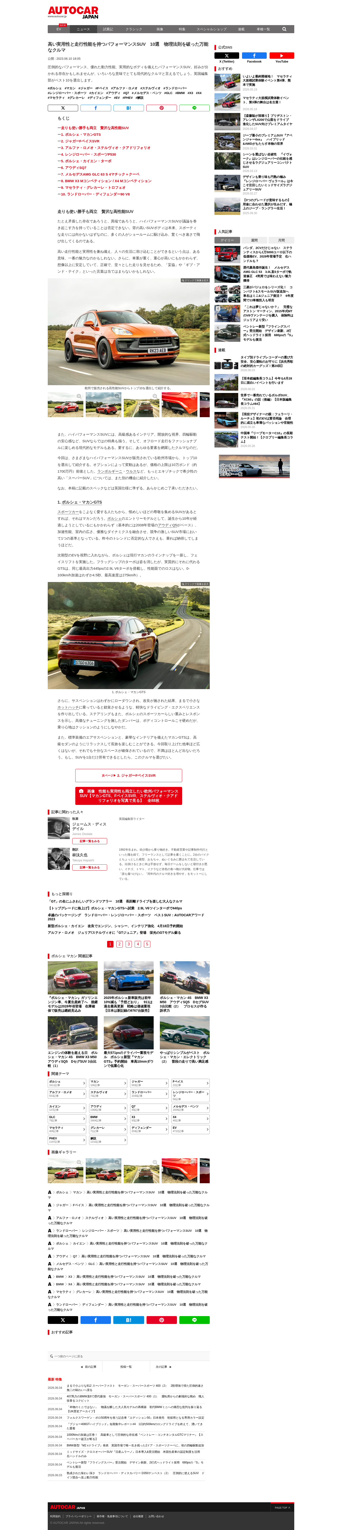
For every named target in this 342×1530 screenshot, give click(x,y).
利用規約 (55, 1516)
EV (59, 29)
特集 (182, 29)
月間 (281, 240)
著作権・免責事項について (112, 1516)
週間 (254, 240)
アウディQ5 (167, 525)
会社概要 (138, 1516)
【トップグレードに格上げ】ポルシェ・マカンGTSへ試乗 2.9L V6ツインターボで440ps (115, 908)
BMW (181, 93)
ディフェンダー (100, 97)
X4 (199, 93)
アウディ (114, 93)
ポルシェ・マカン (78, 502)
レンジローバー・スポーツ (67, 93)
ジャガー (86, 88)
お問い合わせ (156, 1516)
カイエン (97, 93)
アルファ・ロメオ (125, 88)
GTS (98, 502)
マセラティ (57, 97)
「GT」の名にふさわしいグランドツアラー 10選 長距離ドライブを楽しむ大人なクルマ (115, 901)
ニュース (83, 29)
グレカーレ (77, 97)
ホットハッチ (68, 707)
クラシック (134, 29)
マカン (71, 88)
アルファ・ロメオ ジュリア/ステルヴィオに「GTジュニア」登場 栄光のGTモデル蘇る (114, 932)
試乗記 (108, 29)
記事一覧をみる (90, 841)
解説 (140, 97)
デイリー (227, 240)
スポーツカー (68, 512)
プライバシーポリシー (79, 1516)
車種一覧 (263, 29)
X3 (191, 93)
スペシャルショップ (212, 29)
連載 (241, 29)
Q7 (127, 93)
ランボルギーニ (109, 471)
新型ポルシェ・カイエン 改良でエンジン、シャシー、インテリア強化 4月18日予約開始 (115, 926)
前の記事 (90, 1366)
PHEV (128, 97)
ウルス (131, 471)
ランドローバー (176, 88)
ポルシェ (55, 88)
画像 (160, 29)
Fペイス (102, 88)
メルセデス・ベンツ (148, 93)
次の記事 (161, 1366)
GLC (169, 93)
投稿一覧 (126, 1366)
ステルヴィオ (151, 88)
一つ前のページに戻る (68, 1356)
